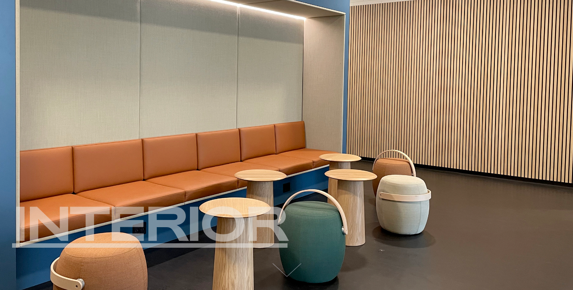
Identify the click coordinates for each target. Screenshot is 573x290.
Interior (150, 222)
